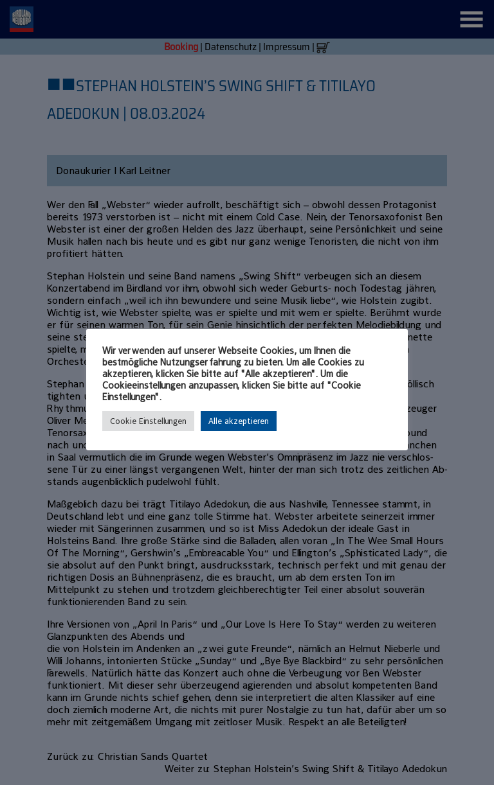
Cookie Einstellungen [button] (148, 421)
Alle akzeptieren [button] (238, 421)
